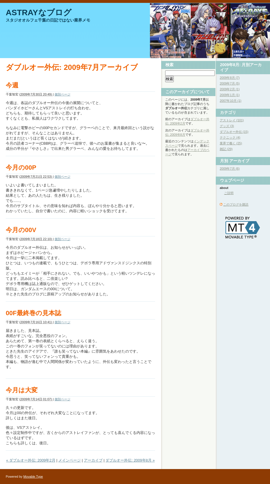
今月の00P (21, 167)
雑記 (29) (226, 149)
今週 (12, 85)
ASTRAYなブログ (39, 12)
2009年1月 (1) (230, 95)
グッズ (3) (227, 126)
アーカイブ (93, 460)
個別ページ (62, 94)
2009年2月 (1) (230, 89)
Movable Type (33, 476)
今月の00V (21, 230)
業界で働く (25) (231, 143)
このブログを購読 (235, 204)
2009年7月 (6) (230, 168)
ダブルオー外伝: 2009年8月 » (130, 460)
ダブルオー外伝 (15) (234, 131)
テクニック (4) (230, 137)
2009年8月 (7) (230, 77)
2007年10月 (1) (230, 100)
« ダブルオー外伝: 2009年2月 (30, 460)
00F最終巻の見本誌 (33, 313)
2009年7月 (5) (230, 83)
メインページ (69, 460)
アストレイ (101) (232, 120)
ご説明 (229, 193)
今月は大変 (22, 390)
